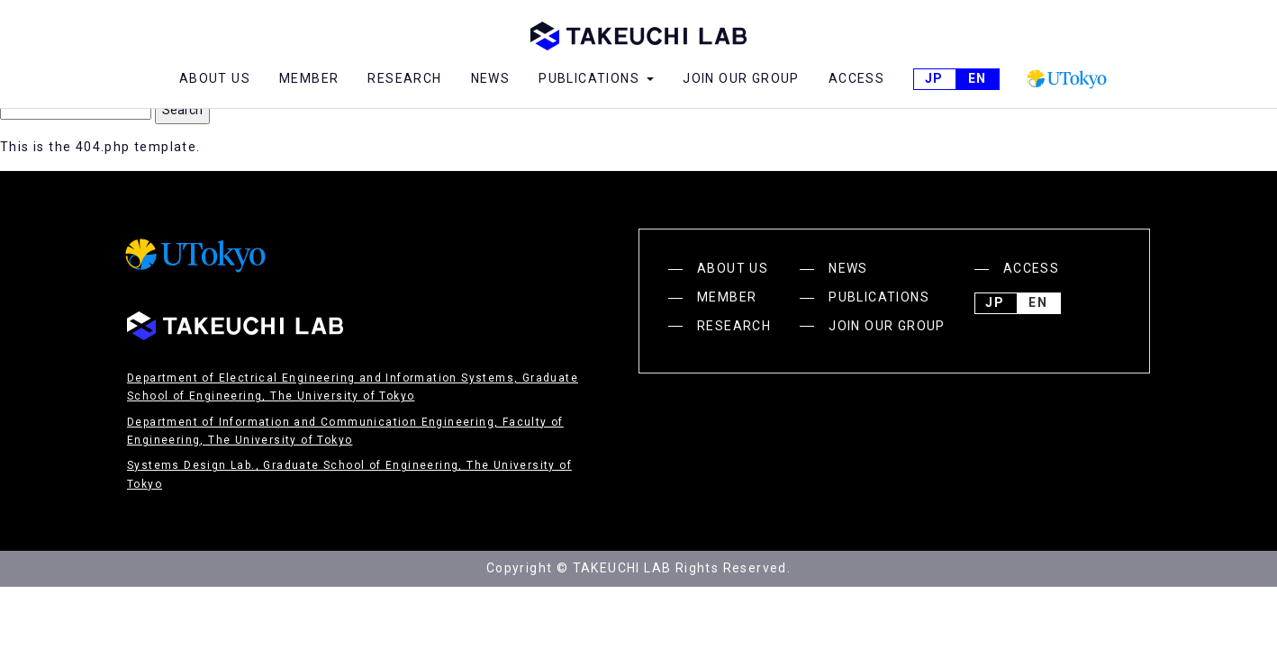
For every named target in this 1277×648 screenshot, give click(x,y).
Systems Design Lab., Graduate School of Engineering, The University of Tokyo (349, 474)
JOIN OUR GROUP (741, 78)
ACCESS (856, 78)
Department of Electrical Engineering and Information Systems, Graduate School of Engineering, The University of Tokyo (352, 387)
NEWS (491, 78)
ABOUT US (214, 78)
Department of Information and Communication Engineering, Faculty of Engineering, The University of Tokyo (345, 431)
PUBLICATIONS (879, 297)
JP (933, 79)
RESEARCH (404, 78)
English (977, 79)
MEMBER (309, 78)
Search (182, 110)
